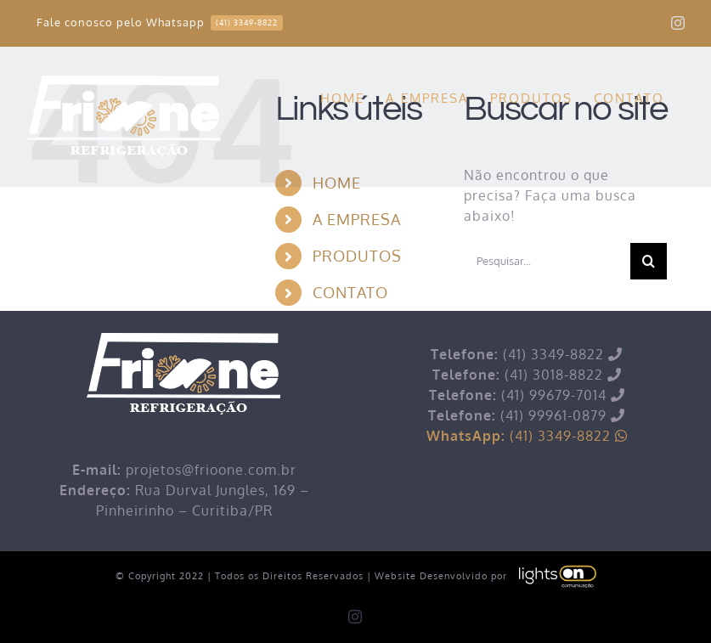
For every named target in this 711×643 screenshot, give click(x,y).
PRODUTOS (357, 255)
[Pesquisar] (648, 261)
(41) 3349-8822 (527, 435)
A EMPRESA (357, 219)
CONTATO (350, 292)
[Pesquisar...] (547, 261)
